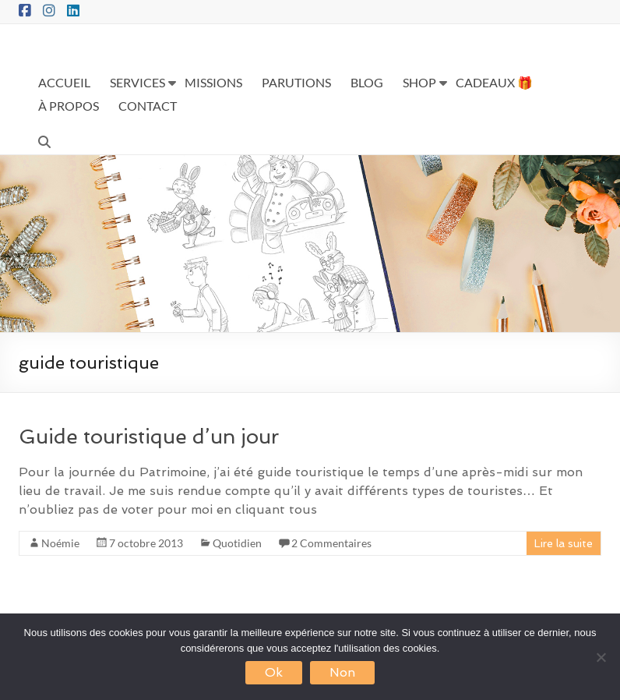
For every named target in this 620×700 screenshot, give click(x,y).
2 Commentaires (331, 543)
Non (342, 672)
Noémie (60, 543)
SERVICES (137, 82)
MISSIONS (213, 82)
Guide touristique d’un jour (149, 436)
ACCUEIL (64, 82)
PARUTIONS (296, 82)
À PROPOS (68, 105)
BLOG (367, 82)
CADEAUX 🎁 (494, 82)
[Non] (600, 657)
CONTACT (147, 105)
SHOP (419, 82)
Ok (274, 672)
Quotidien (237, 543)
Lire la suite (563, 543)
